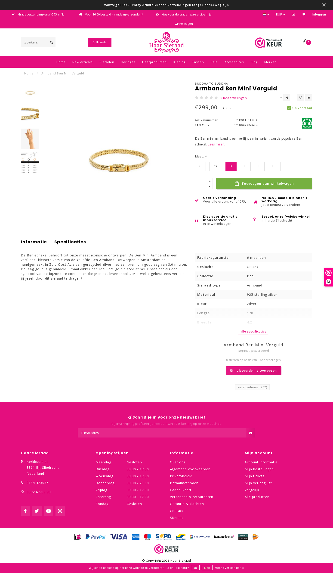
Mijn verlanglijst (258, 483)
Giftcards (99, 42)
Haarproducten (154, 62)
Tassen (198, 62)
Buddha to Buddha (211, 83)
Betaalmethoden (184, 483)
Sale (214, 62)
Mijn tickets (255, 476)
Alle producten (257, 497)
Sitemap (177, 517)
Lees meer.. (216, 144)
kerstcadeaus (252, 387)
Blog (254, 62)
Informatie (34, 242)
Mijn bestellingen (259, 469)
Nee (207, 568)
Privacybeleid (181, 476)
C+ (216, 166)
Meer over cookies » (229, 568)
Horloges (128, 62)
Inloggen (319, 14)
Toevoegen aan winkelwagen (264, 183)
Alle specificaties (253, 331)
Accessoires (234, 62)
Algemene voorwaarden (190, 469)
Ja (195, 568)
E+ (274, 166)
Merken (270, 62)
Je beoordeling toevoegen (253, 371)
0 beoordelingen (233, 98)
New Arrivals (82, 62)
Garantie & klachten (187, 504)
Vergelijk (252, 490)
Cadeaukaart (180, 490)
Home (61, 62)
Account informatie (261, 462)
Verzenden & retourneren (191, 497)
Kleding (179, 62)
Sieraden (106, 62)
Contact (176, 510)
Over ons (177, 462)
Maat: (201, 156)
